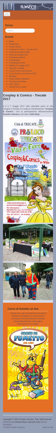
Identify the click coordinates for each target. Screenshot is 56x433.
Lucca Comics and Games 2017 (23, 73)
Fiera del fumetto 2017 (18, 55)
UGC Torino (14, 84)
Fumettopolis (14, 60)
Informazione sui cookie (27, 324)
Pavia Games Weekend (19, 79)
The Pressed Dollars (18, 81)
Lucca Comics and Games (20, 71)
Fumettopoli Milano (17, 57)
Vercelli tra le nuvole (17, 87)
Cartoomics (14, 44)
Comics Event (15, 47)
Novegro (12, 76)
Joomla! (6, 422)
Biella (11, 41)
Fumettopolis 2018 (17, 63)
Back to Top (48, 427)
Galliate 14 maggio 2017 (19, 65)
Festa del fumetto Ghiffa (19, 52)
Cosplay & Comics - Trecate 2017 (23, 49)
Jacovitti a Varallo (16, 68)
